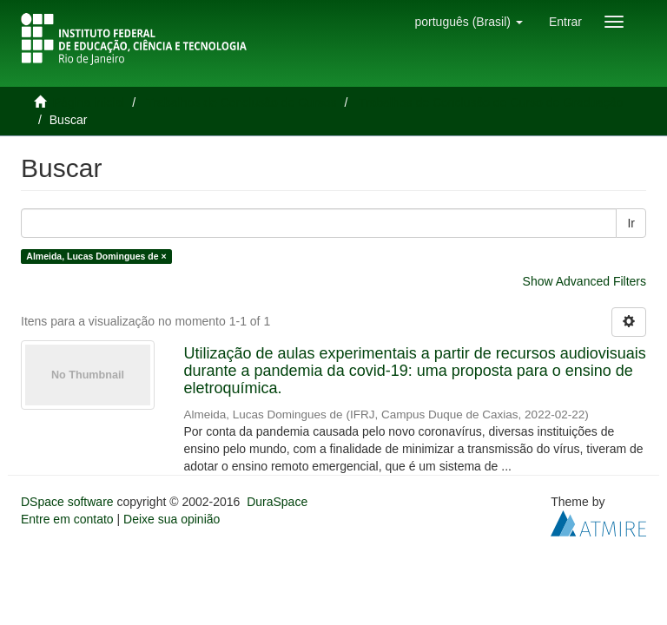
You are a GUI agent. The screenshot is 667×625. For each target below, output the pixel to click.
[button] (468, 21)
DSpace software (67, 502)
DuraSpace (277, 502)
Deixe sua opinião (171, 519)
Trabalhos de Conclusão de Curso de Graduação (491, 102)
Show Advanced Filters (584, 281)
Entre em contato (67, 519)
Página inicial (89, 102)
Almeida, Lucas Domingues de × (96, 256)
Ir (631, 223)
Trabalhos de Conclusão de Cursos (242, 102)
